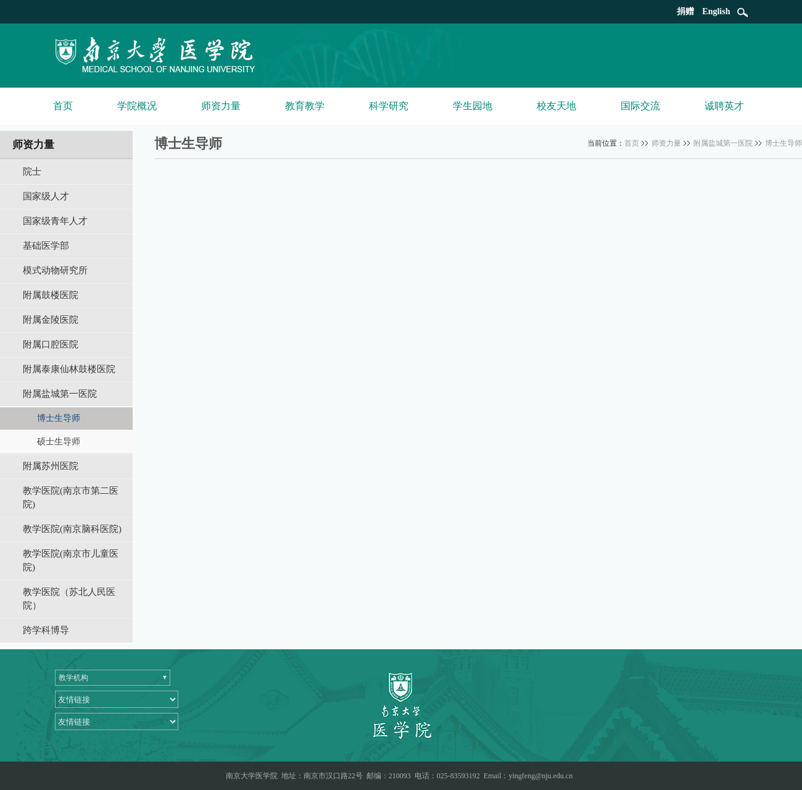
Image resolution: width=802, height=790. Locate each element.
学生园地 (472, 106)
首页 (63, 106)
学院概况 (137, 106)
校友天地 (556, 106)
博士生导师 (783, 143)
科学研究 (388, 106)
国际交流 (640, 106)
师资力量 (221, 106)
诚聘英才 (724, 106)
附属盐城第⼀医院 (723, 143)
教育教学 (305, 106)
